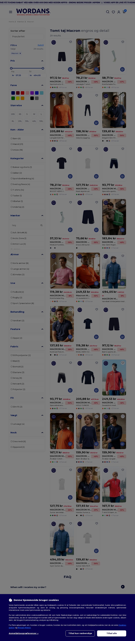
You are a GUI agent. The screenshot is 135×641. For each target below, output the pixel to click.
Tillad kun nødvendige (80, 633)
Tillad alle (111, 633)
